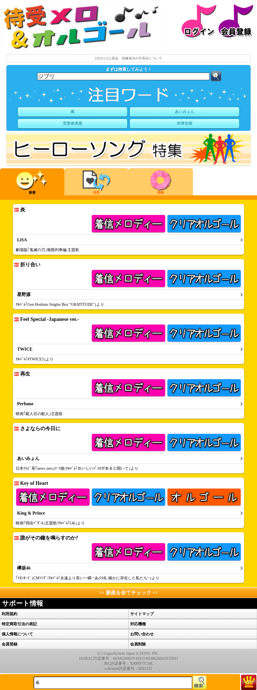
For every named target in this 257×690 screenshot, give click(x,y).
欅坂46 (24, 568)
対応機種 (138, 624)
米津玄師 (184, 123)
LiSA (22, 240)
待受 (96, 182)
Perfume (25, 404)
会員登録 (9, 644)
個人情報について (17, 634)
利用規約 (9, 614)
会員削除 (138, 644)
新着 (32, 182)
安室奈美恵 (72, 123)
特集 (160, 182)
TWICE (24, 349)
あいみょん (184, 111)
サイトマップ (142, 614)
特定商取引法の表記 (19, 624)
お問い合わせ (142, 634)
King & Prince (31, 513)
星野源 (24, 294)
